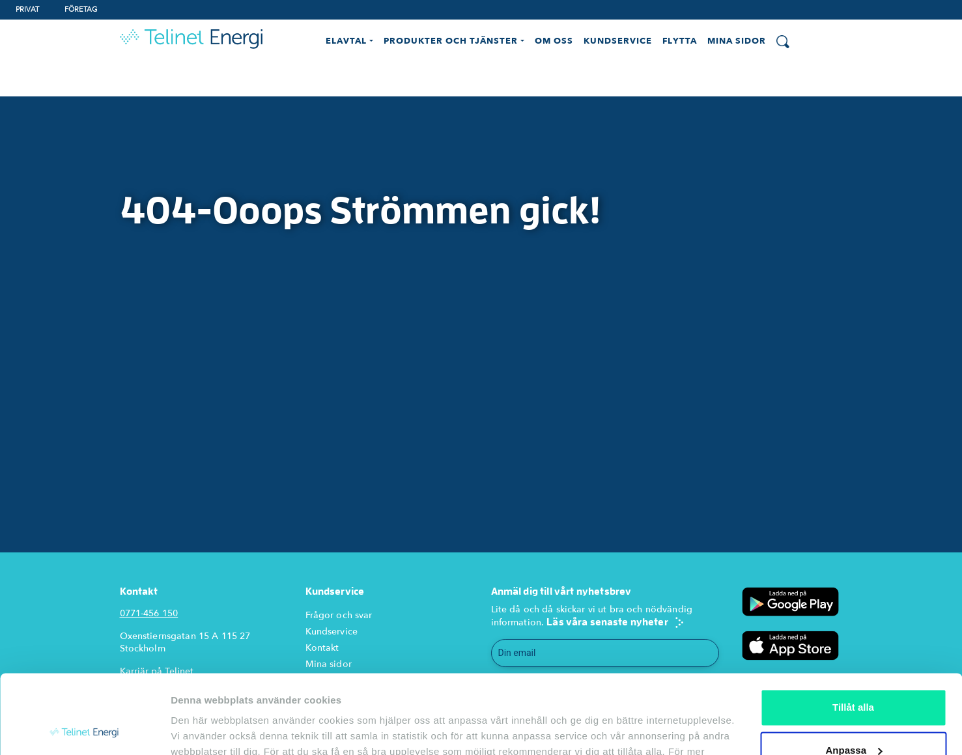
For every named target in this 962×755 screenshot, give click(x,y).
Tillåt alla (853, 633)
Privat (27, 9)
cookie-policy (294, 693)
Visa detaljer (200, 729)
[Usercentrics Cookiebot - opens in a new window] (84, 729)
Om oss (554, 41)
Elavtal (346, 41)
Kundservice (618, 41)
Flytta (679, 41)
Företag (81, 9)
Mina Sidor (736, 41)
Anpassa (853, 675)
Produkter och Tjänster (451, 41)
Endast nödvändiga (853, 718)
